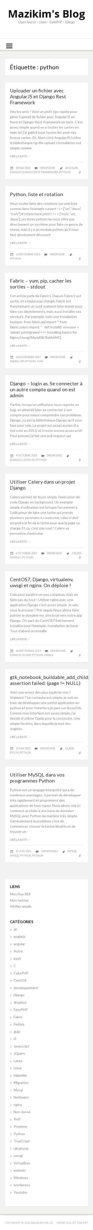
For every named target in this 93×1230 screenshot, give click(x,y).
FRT (85, 1223)
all (15, 929)
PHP (17, 1119)
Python (19, 1134)
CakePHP (21, 973)
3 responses (49, 851)
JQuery (19, 1053)
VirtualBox (22, 1163)
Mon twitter (19, 900)
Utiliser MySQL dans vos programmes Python (37, 778)
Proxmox (20, 1126)
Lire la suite (20, 156)
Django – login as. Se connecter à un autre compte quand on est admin (46, 389)
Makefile (20, 1075)
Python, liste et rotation (36, 194)
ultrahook (21, 1148)
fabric (14, 361)
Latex (18, 1061)
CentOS (20, 980)
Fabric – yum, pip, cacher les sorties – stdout (40, 283)
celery (76, 553)
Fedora (19, 1024)
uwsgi (48, 654)
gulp (17, 1031)
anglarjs (19, 936)
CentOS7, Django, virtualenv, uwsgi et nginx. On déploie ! (41, 582)
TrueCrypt (22, 1141)
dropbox (20, 1002)
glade (69, 748)
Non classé (22, 1112)
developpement (26, 988)
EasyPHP (21, 1009)
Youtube (20, 1192)
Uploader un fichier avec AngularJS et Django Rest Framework (38, 96)
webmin (20, 1170)
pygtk (14, 752)
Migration (21, 1082)
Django (19, 995)
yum (40, 361)
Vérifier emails (21, 906)
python (64, 172)
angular (71, 167)
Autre (18, 951)
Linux (18, 1068)
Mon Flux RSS (20, 894)
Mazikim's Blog (46, 13)
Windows (21, 1178)
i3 (15, 1039)
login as (28, 459)
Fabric (18, 1017)
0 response (48, 167)
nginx (26, 654)
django (15, 172)
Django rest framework (40, 172)
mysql (72, 851)
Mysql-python (20, 855)
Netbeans (21, 1097)
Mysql (18, 1090)
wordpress (22, 1185)
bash (17, 958)
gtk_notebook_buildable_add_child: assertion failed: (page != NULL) (49, 680)
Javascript (21, 1046)
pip (22, 361)
